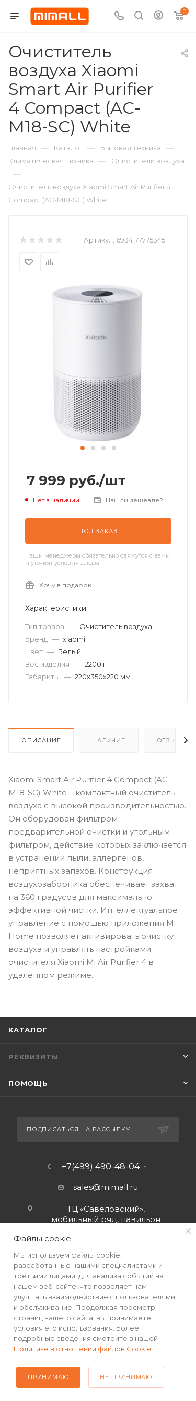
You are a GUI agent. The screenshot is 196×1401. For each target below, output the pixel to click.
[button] (82, 448)
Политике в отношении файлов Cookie (83, 1349)
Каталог (28, 1029)
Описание (41, 740)
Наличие (108, 740)
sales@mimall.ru (105, 1187)
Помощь (28, 1083)
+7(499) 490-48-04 (101, 1167)
